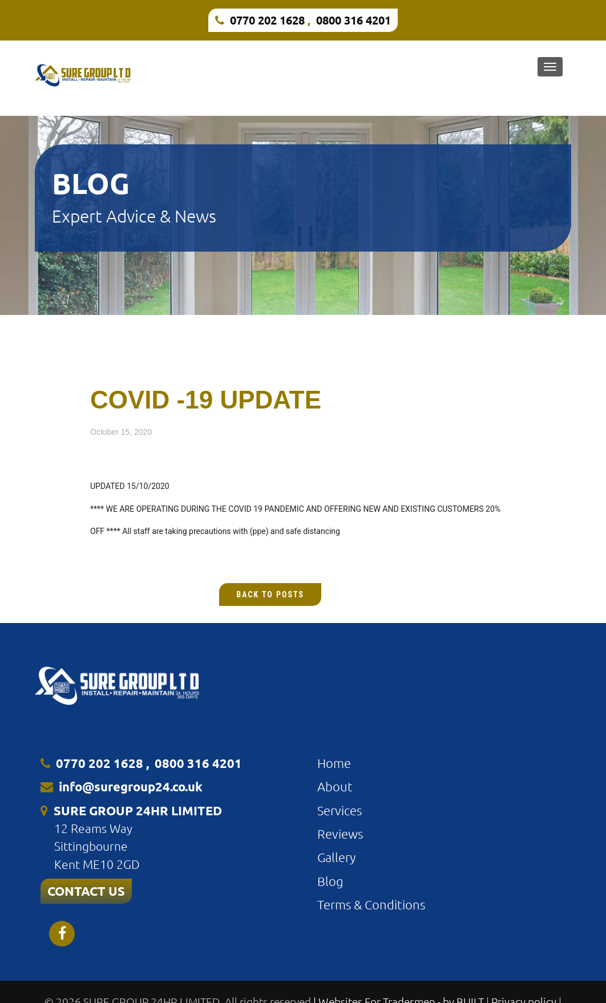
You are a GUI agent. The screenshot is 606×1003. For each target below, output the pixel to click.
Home (334, 762)
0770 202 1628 (267, 20)
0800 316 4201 (353, 20)
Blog (330, 880)
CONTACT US (86, 891)
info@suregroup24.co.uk (131, 786)
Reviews (340, 833)
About (335, 786)
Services (339, 810)
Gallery (336, 857)
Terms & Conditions (371, 904)
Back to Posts (270, 594)
